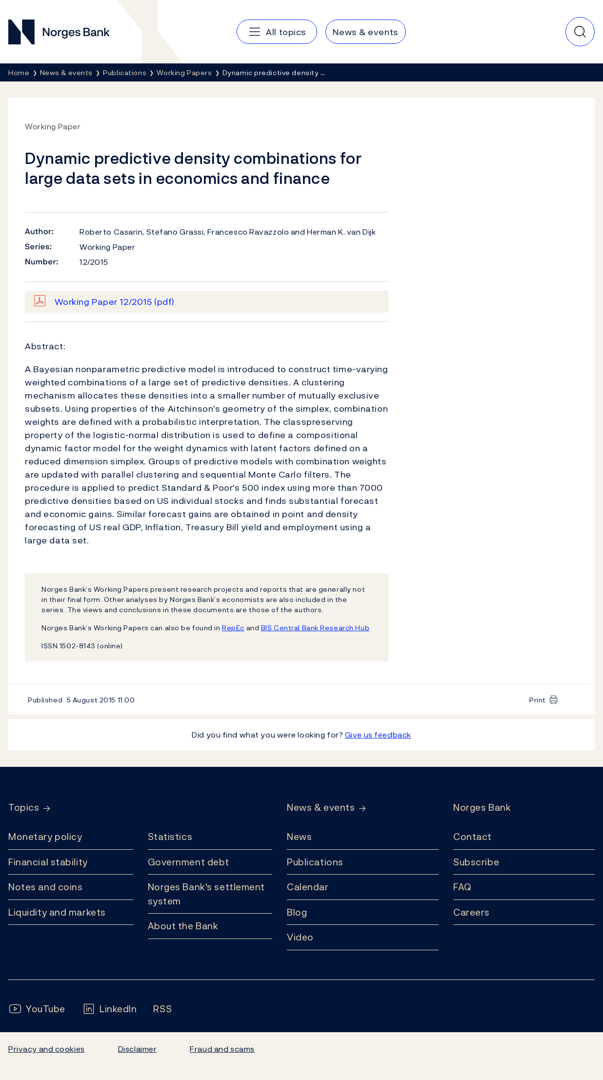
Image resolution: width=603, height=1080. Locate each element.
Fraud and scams (222, 1049)
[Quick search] (580, 31)
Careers (471, 912)
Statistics (170, 836)
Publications (315, 862)
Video (300, 937)
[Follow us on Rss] (162, 1009)
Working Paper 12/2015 (115, 301)
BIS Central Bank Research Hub (315, 627)
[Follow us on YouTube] (36, 1009)
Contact (472, 836)
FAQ (462, 887)
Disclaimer (137, 1049)
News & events (321, 807)
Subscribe (476, 862)
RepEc (233, 627)
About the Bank (183, 926)
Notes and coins (45, 887)
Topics (23, 807)
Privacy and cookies (46, 1049)
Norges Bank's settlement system (206, 894)
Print (537, 700)
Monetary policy (45, 836)
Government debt (188, 862)
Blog (297, 912)
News (299, 836)
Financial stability (48, 862)
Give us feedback (378, 734)
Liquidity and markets (57, 912)
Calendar (308, 887)
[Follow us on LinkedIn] (109, 1009)
